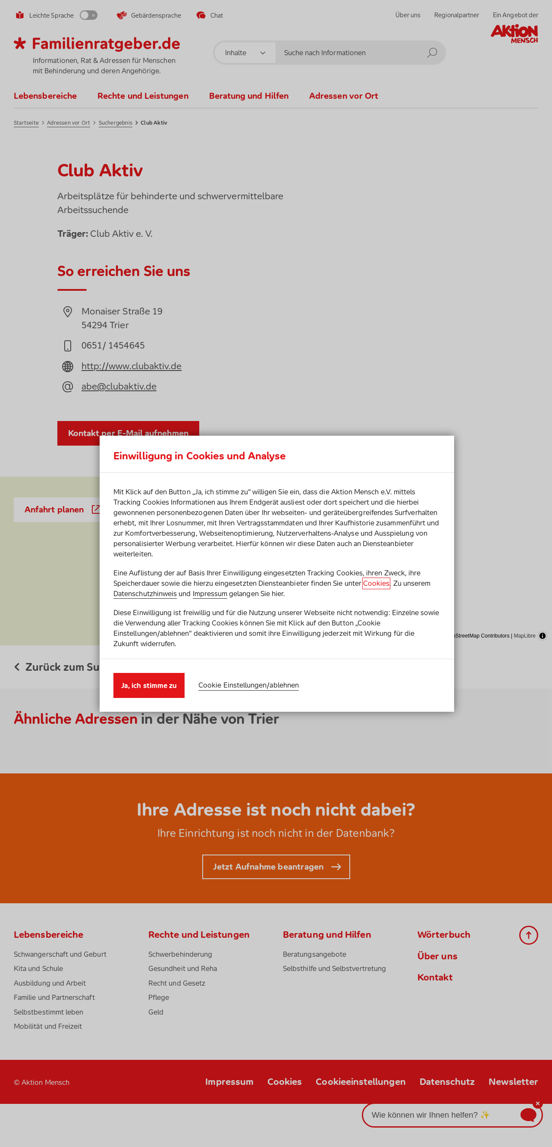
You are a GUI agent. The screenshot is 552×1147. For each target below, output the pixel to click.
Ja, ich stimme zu (149, 685)
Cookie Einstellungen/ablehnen (248, 685)
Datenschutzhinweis (145, 593)
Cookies (376, 583)
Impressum (210, 593)
